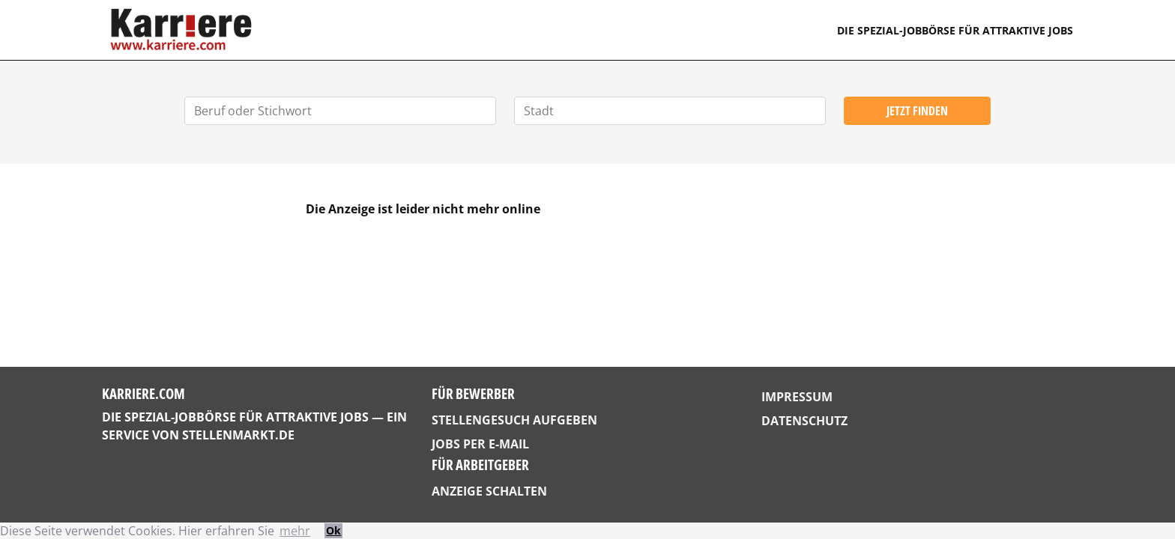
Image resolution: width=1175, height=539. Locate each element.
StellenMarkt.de (238, 435)
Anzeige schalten (489, 491)
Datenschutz (804, 420)
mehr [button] (295, 531)
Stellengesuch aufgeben (514, 420)
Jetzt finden (917, 111)
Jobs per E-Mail (480, 444)
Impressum (797, 397)
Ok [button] (333, 530)
